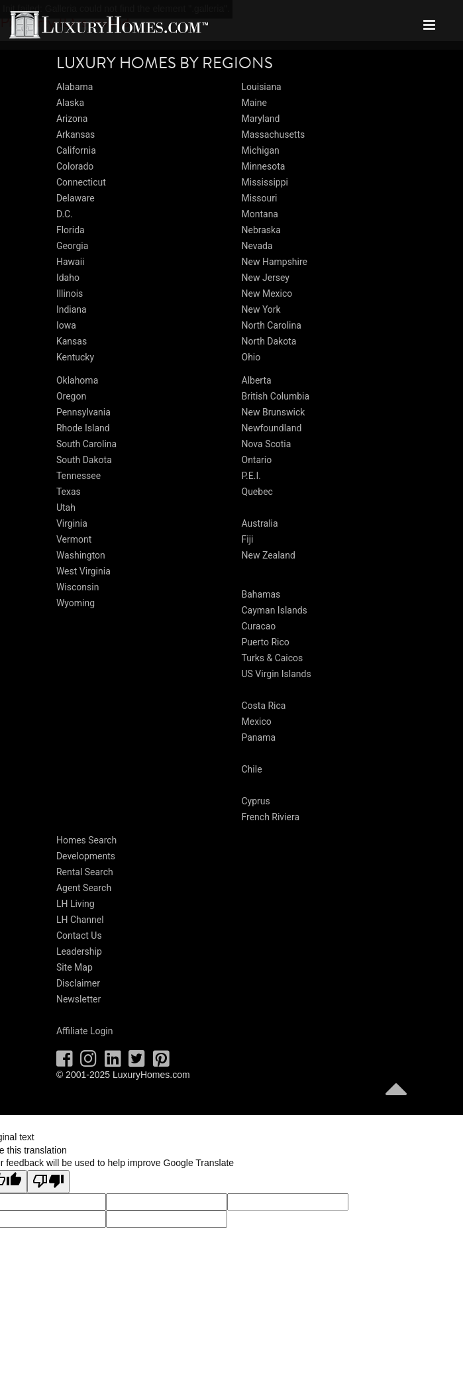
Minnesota (263, 166)
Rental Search (84, 872)
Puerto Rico (265, 642)
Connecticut (81, 182)
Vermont (73, 539)
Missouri (260, 198)
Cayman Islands (274, 610)
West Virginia (83, 571)
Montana (260, 214)
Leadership (79, 951)
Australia (260, 523)
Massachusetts (273, 134)
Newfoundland (272, 428)
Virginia (71, 523)
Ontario (257, 460)
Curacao (259, 626)
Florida (70, 230)
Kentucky (75, 357)
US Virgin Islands (276, 674)
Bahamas (261, 594)
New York (261, 309)
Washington (80, 555)
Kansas (71, 341)
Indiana (71, 309)
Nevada (257, 246)
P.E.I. (251, 475)
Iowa (66, 325)
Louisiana (262, 86)
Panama (259, 737)
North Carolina (271, 325)
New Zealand (268, 555)
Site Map (74, 967)
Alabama (74, 86)
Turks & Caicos (272, 658)
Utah (66, 507)
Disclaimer (78, 983)
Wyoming (75, 603)
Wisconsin (77, 587)
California (76, 150)
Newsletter (78, 999)
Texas (68, 491)
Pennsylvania (83, 412)
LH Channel (80, 919)
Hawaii (70, 261)
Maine (254, 102)
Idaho (67, 277)
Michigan (261, 150)
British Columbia (276, 396)
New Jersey (265, 277)
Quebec (257, 491)
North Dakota (269, 341)
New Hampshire (275, 261)
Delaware (75, 198)
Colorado (74, 166)
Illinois (69, 293)
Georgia (72, 246)
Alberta (257, 380)
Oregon (71, 396)
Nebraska (261, 230)
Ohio (251, 357)
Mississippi (265, 182)
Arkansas (75, 134)
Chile (252, 769)
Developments (85, 856)
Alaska (70, 102)
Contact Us (79, 935)
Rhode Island (83, 428)
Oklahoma (77, 380)
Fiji (248, 539)
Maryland (261, 118)
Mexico (257, 721)
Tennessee (78, 475)
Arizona (71, 118)
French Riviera (271, 817)
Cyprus (256, 801)
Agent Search (83, 888)
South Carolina (86, 444)
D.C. (64, 214)
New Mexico (267, 293)
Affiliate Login (84, 1031)
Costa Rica (264, 705)
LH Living (75, 903)
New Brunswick (273, 412)
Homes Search (86, 840)
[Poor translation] (48, 1182)
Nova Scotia (266, 444)
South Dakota (84, 460)
